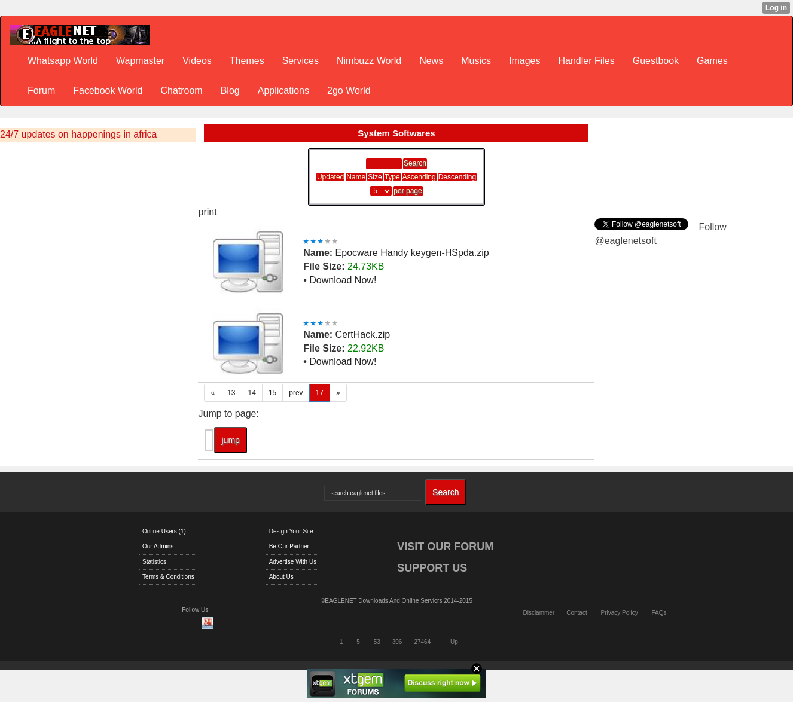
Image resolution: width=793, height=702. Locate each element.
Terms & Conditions (168, 576)
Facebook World (107, 91)
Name (355, 177)
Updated (330, 177)
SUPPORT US (432, 568)
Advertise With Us (292, 561)
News (431, 61)
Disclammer (538, 612)
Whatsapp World (63, 61)
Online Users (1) (164, 531)
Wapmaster (140, 61)
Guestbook (656, 61)
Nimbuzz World (369, 61)
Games (712, 61)
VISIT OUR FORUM (445, 547)
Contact (576, 612)
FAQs (659, 612)
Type (392, 177)
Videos (197, 61)
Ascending (419, 177)
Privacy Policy (619, 612)
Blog (230, 91)
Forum (41, 91)
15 (272, 393)
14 (252, 393)
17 (320, 393)
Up (454, 642)
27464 (422, 642)
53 (377, 642)
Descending (457, 177)
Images (524, 61)
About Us (281, 576)
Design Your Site (291, 531)
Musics (476, 61)
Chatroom (181, 91)
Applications (283, 91)
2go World (349, 91)
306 (397, 642)
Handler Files (586, 61)
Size (375, 177)
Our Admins (157, 546)
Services (300, 61)
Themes (247, 61)
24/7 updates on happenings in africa (78, 134)
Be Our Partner (289, 546)
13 (231, 393)
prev (296, 393)
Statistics (154, 561)
